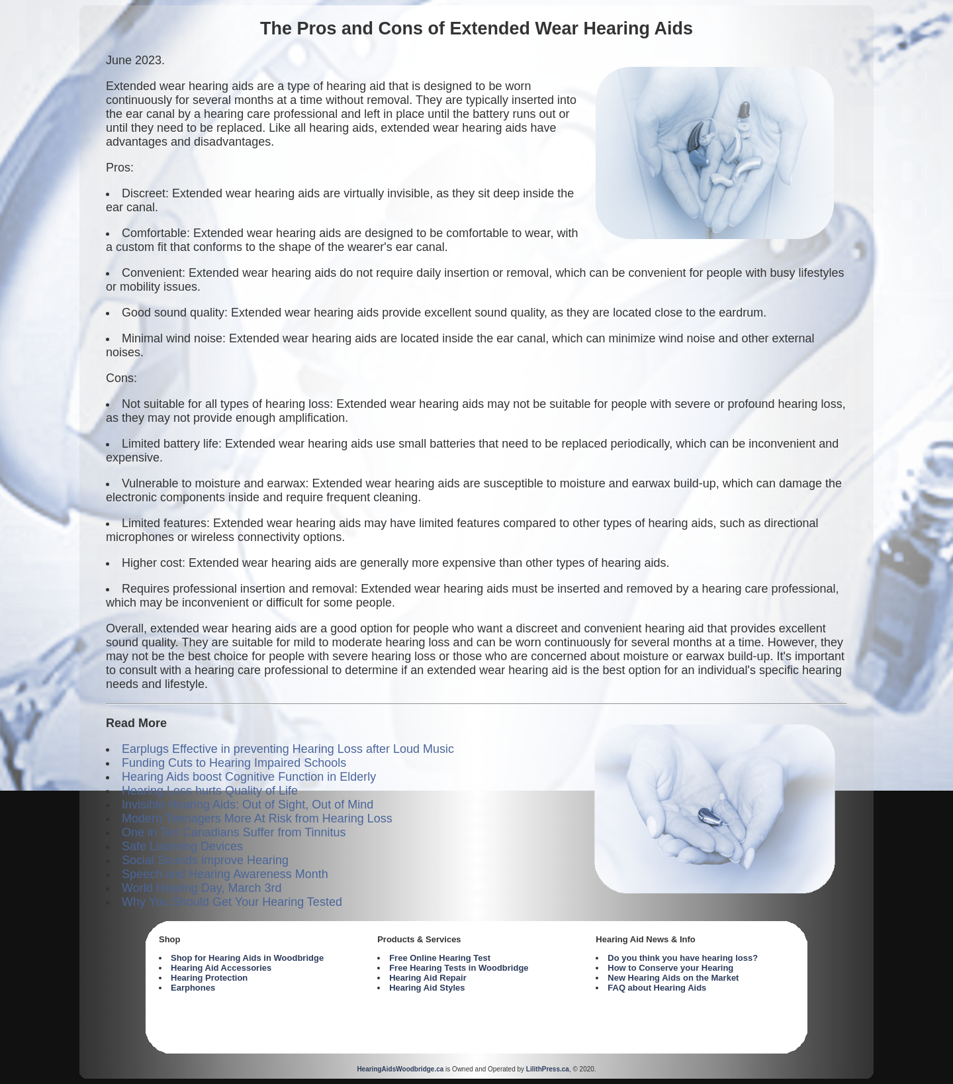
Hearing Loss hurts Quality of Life (210, 790)
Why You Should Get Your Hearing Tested (232, 902)
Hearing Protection (209, 978)
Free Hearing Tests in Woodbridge (458, 968)
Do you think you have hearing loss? (683, 958)
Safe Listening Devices (182, 846)
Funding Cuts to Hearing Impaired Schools (234, 762)
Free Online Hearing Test (439, 958)
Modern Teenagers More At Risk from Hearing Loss (257, 818)
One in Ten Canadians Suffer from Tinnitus (234, 832)
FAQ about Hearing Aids (657, 988)
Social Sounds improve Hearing (205, 860)
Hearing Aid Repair (428, 978)
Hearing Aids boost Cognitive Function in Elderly (249, 776)
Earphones (193, 988)
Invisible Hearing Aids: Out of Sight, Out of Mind (247, 804)
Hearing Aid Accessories (221, 968)
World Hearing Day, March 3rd (201, 888)
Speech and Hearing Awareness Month (225, 874)
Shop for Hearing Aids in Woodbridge (247, 958)
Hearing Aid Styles (427, 988)
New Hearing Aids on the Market (673, 978)
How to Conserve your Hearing (670, 968)
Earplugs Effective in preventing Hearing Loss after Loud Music (288, 749)
